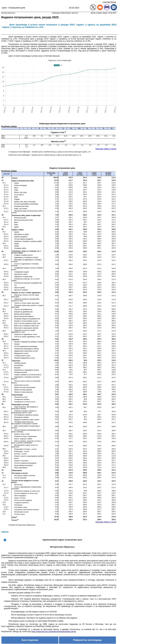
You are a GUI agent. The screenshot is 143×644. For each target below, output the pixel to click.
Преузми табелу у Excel (105, 149)
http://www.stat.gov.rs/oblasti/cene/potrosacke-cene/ (53, 631)
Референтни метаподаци (87, 640)
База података (30, 640)
